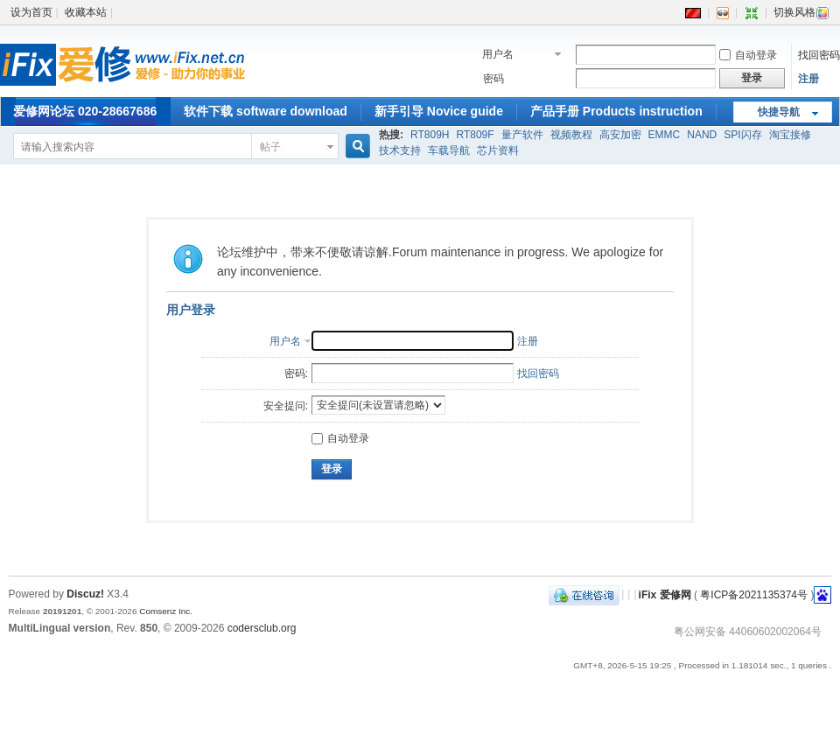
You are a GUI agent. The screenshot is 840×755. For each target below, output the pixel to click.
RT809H (429, 135)
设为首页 (31, 12)
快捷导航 (779, 112)
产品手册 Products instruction (616, 111)
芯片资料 (498, 150)
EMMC (664, 135)
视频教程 (571, 135)
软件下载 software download (265, 111)
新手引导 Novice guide (438, 111)
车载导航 (449, 150)
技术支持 (400, 150)
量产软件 (522, 135)
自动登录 (748, 55)
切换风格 (802, 12)
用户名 (498, 54)
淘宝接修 (790, 135)
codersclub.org (262, 628)
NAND (702, 135)
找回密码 (819, 55)
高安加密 (620, 135)
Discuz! (85, 594)
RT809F (475, 135)
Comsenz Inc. (165, 611)
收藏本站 (86, 12)
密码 (493, 79)
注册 (808, 79)
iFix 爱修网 (665, 594)
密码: (296, 373)
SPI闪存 (742, 135)
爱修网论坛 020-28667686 (85, 111)
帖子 (270, 147)
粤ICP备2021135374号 (754, 594)
